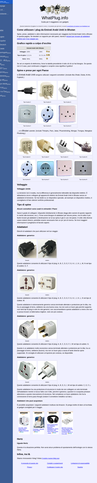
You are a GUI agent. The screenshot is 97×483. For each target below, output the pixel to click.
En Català (5, 49)
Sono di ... (5, 10)
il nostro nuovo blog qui (53, 460)
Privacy (32, 469)
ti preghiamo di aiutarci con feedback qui (80, 26)
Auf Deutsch (5, 45)
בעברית (5, 95)
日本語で (6, 68)
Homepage (5, 6)
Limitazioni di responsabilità (81, 465)
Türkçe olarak (8, 84)
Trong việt (6, 80)
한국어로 (6, 88)
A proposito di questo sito (32, 465)
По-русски (6, 72)
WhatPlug (7, 2)
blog (2, 21)
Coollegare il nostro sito (57, 469)
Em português (8, 53)
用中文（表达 (8, 60)
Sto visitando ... (7, 14)
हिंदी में (5, 64)
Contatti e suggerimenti (57, 465)
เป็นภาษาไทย (7, 92)
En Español (5, 41)
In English (5, 37)
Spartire (81, 469)
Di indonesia (7, 76)
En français (7, 56)
